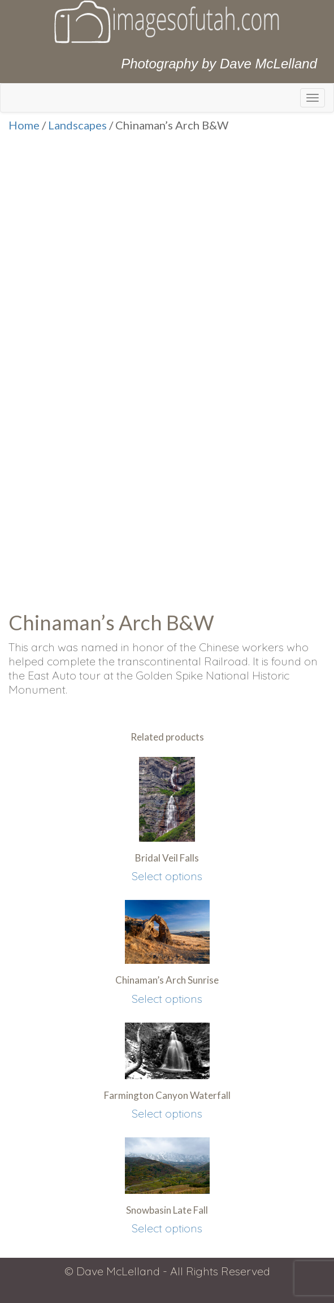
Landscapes (77, 125)
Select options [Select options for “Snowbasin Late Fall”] (167, 1228)
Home (24, 125)
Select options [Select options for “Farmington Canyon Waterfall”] (167, 1113)
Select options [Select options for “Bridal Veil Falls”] (167, 876)
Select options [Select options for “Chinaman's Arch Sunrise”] (167, 999)
